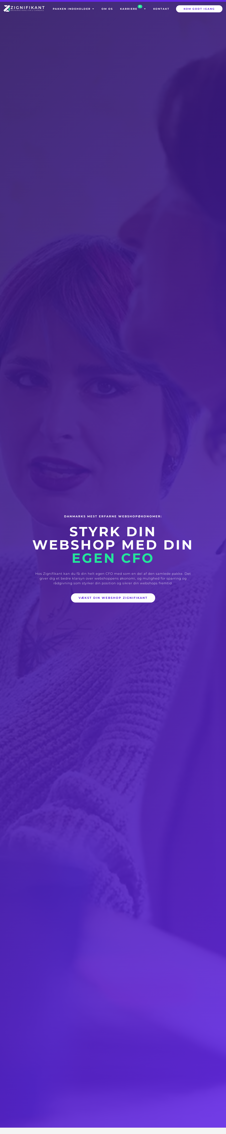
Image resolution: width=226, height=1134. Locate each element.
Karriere (133, 8)
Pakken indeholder (73, 9)
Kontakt (161, 8)
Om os (107, 8)
